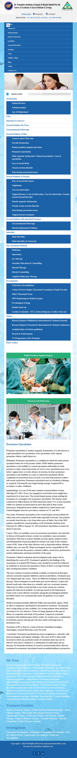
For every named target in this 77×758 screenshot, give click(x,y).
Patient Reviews (18, 103)
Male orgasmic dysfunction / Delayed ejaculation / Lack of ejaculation (36, 157)
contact (51, 14)
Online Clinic (13, 58)
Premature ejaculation (21, 152)
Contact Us (12, 70)
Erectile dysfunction (20, 143)
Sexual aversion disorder (22, 168)
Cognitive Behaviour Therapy (24, 276)
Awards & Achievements (22, 334)
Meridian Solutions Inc (43, 746)
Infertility (10, 232)
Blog (9, 62)
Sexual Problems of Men (16, 134)
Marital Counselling (20, 272)
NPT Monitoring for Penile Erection (27, 298)
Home (10, 24)
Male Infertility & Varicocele (24, 241)
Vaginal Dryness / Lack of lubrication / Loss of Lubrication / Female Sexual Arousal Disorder (40, 195)
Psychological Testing (21, 303)
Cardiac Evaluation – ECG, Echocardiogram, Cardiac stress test (39, 312)
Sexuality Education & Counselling (27, 263)
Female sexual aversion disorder (25, 206)
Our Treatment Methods (16, 246)
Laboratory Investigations (23, 285)
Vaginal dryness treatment (23, 215)
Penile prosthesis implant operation (27, 147)
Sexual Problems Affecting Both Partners (23, 219)
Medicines (16, 250)
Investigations (12, 281)
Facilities (11, 41)
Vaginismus (17, 185)
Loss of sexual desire (20, 163)
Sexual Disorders (14, 45)
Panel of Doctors (14, 37)
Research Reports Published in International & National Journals (39, 321)
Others (9, 316)
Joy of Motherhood (20, 112)
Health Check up (19, 307)
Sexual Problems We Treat (17, 125)
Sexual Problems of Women (18, 177)
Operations (16, 254)
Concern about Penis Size (22, 138)
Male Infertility (18, 237)
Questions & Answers (15, 121)
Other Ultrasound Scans (22, 294)
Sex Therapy (17, 259)
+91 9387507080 (55, 18)
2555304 (44, 18)
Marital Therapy (19, 268)
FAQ (9, 54)
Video (10, 66)
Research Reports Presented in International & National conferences (41, 325)
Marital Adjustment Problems (24, 228)
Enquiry (39, 14)
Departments (13, 33)
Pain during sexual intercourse (25, 172)
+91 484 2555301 (33, 18)
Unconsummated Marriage (17, 130)
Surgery (11, 49)
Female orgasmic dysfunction (24, 201)
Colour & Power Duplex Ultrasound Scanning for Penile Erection (39, 290)
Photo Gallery (12, 343)
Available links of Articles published (27, 329)
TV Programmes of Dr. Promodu (26, 338)
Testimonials (11, 99)
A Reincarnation (19, 108)
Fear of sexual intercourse (23, 181)
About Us (11, 28)
